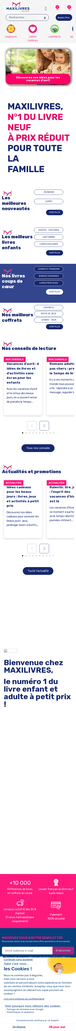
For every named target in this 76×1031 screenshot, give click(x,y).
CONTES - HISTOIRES (48, 230)
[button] (38, 79)
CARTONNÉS (49, 237)
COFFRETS (49, 307)
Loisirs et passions (48, 269)
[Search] (45, 17)
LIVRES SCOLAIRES (49, 244)
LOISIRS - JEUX (48, 320)
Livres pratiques (48, 283)
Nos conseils (15, 359)
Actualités (13, 482)
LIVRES (48, 201)
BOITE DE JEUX (48, 313)
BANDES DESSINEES (49, 276)
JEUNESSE (49, 192)
